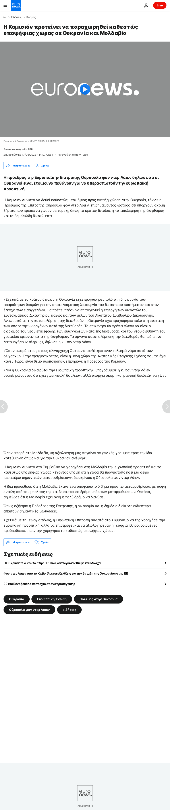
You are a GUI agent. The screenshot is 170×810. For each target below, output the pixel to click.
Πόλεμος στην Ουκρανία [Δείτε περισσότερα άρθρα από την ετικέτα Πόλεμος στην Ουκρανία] (98, 599)
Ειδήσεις (16, 17)
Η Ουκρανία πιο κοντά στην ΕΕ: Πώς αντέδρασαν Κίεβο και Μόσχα (52, 563)
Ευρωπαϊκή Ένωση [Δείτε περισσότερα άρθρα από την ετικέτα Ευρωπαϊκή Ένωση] (52, 599)
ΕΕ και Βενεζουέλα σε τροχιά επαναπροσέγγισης (39, 584)
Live (160, 5)
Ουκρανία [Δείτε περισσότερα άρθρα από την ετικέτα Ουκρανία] (16, 599)
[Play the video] (85, 89)
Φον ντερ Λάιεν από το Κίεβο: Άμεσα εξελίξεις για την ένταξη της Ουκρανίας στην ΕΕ (66, 573)
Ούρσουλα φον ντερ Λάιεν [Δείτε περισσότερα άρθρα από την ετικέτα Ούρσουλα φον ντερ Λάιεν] (29, 609)
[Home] (5, 17)
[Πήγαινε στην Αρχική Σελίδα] (16, 5)
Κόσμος (31, 17)
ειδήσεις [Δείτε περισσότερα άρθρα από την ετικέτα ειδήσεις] (69, 609)
